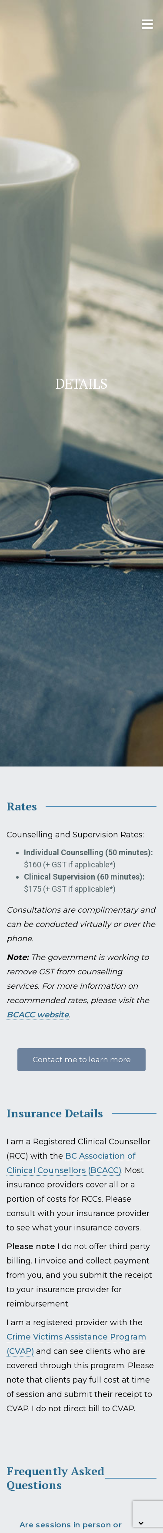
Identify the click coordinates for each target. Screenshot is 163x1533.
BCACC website (38, 1015)
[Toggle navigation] (131, 23)
